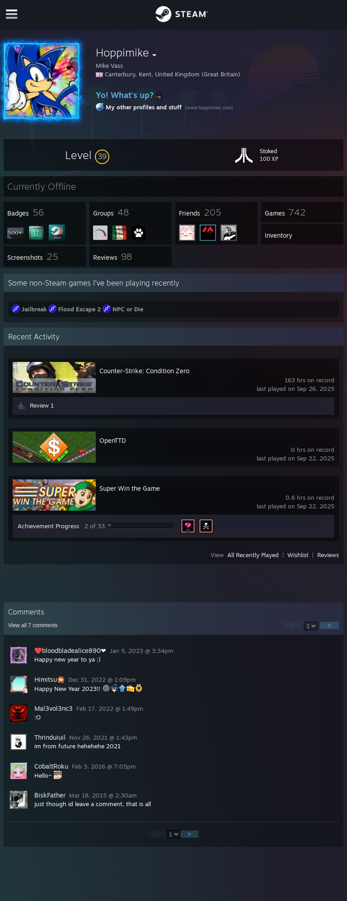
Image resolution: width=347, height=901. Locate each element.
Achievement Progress (48, 526)
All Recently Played (253, 554)
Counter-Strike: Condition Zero (144, 371)
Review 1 (42, 405)
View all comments (33, 625)
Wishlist (298, 554)
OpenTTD (112, 440)
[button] (87, 155)
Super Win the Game (129, 488)
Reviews (328, 554)
